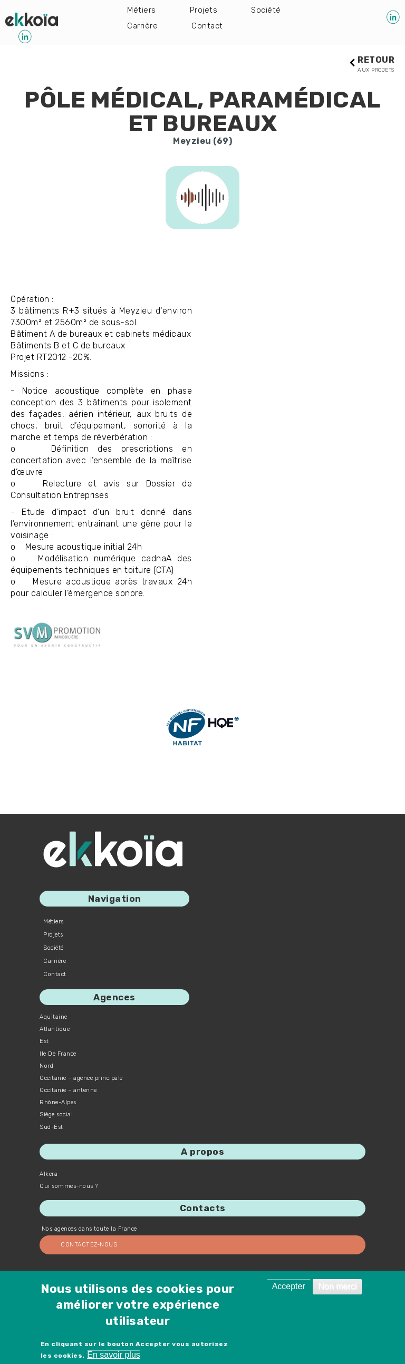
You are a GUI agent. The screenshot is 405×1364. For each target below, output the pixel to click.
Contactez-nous (89, 1245)
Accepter (288, 1286)
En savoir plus (113, 1354)
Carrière (142, 27)
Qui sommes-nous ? (69, 1186)
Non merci (337, 1286)
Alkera (48, 1174)
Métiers (142, 10)
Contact (208, 27)
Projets (204, 10)
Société (267, 10)
